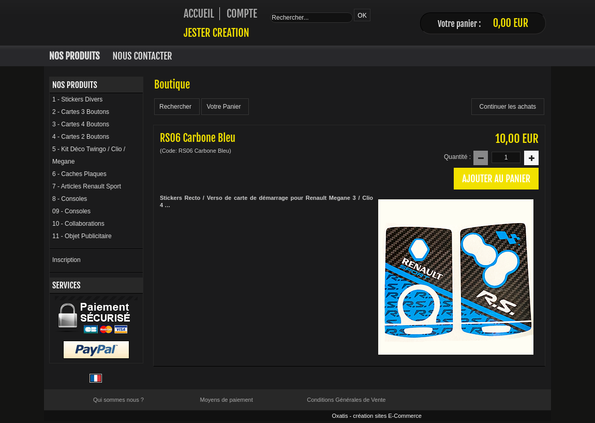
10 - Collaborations (78, 223)
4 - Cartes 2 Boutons (80, 136)
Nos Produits (74, 56)
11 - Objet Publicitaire (82, 236)
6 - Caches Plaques (79, 174)
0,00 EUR (510, 23)
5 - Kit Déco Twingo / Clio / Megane (88, 155)
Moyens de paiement (226, 400)
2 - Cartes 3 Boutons (80, 111)
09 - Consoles (71, 211)
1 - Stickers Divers (77, 99)
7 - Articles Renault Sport (86, 186)
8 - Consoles (69, 198)
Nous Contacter (142, 56)
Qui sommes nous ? (118, 400)
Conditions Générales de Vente (346, 400)
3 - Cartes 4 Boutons (80, 124)
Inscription (66, 260)
